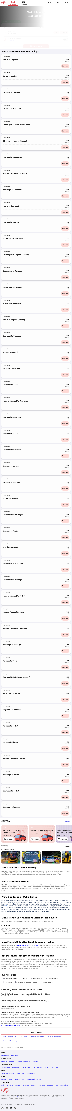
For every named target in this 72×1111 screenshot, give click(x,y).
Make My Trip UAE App (34, 1079)
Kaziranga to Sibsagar (12, 645)
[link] (14, 834)
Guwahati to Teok (10, 385)
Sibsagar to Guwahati (12, 92)
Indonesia (10, 1085)
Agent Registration (24, 1061)
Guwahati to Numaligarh (13, 157)
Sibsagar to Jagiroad (11, 482)
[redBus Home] (3, 3)
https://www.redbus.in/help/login (10, 1025)
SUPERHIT (8, 839)
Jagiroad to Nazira (10, 531)
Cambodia (41, 1085)
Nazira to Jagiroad (10, 60)
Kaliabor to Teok (10, 661)
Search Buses (36, 44)
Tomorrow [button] (64, 31)
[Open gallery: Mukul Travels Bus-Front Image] (10, 857)
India (2, 1085)
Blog (52, 1067)
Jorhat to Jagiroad (11, 76)
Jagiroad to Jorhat (11, 466)
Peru (56, 1085)
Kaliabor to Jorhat (10, 726)
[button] (19, 25)
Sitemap (39, 1067)
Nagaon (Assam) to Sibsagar (15, 173)
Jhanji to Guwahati (10, 547)
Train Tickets (15, 1055)
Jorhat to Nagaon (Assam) (14, 238)
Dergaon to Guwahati (12, 108)
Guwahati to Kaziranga (12, 580)
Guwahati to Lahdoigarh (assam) (16, 677)
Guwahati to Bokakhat (12, 450)
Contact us (12, 1061)
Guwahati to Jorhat (11, 791)
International (64, 1085)
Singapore (18, 1085)
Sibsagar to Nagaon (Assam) (15, 141)
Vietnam (33, 1085)
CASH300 (62, 839)
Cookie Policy (31, 1073)
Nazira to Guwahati (11, 206)
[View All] (67, 846)
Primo (6, 906)
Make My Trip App (20, 1079)
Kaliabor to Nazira (10, 742)
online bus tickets (23, 945)
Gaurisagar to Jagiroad (12, 271)
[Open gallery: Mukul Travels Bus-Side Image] (51, 857)
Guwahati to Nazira (11, 222)
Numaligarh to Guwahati (13, 287)
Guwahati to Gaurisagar (13, 515)
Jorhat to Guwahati (11, 498)
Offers (46, 1067)
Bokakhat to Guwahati (12, 303)
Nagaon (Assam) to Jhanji (13, 612)
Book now (65, 66)
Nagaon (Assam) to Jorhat (14, 596)
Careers (35, 1061)
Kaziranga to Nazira (11, 775)
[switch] (65, 37)
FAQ (33, 1067)
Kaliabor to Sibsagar (11, 693)
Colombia (50, 1085)
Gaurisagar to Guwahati (13, 563)
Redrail (10, 1079)
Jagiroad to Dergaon (11, 807)
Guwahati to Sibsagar (12, 336)
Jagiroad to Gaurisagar (12, 710)
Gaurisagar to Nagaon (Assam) (16, 255)
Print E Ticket (26, 1067)
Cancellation (16, 1067)
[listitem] (4, 827)
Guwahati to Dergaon (12, 417)
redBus (36, 945)
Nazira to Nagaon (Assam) (14, 320)
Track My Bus (5, 1067)
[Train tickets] (23, 3)
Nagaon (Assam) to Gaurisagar (16, 401)
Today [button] (56, 31)
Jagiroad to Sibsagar (11, 368)
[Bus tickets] (13, 3)
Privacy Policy (20, 1073)
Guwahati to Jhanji (10, 433)
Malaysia (26, 1085)
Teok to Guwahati (10, 352)
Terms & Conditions (7, 1073)
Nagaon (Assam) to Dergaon (15, 628)
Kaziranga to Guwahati (12, 190)
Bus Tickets (5, 1055)
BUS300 (35, 839)
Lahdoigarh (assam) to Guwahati (16, 125)
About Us (4, 1061)
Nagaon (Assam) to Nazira (14, 758)
